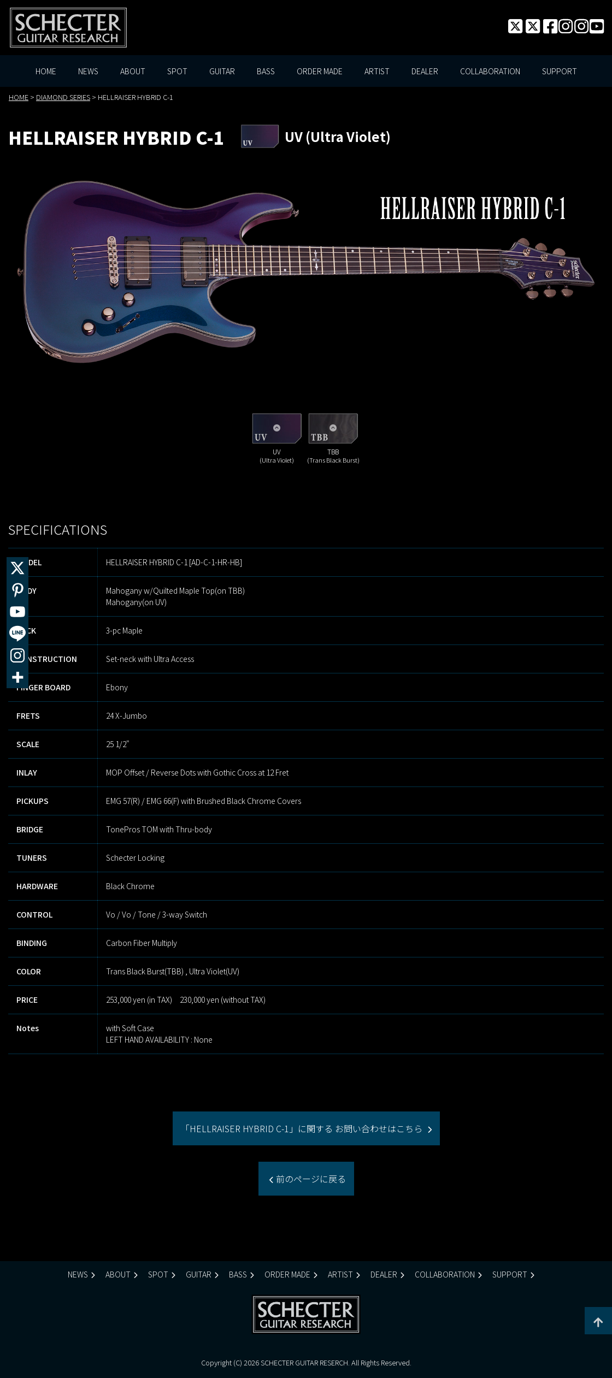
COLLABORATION (490, 71)
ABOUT (132, 71)
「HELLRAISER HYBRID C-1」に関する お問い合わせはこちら (303, 1128)
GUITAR (222, 71)
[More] (17, 677)
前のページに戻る (310, 1178)
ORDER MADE (320, 71)
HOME (46, 71)
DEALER (424, 71)
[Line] (17, 633)
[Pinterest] (17, 590)
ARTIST (377, 71)
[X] (17, 568)
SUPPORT (559, 71)
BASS (266, 71)
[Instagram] (17, 655)
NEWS (88, 71)
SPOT (177, 71)
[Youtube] (17, 612)
